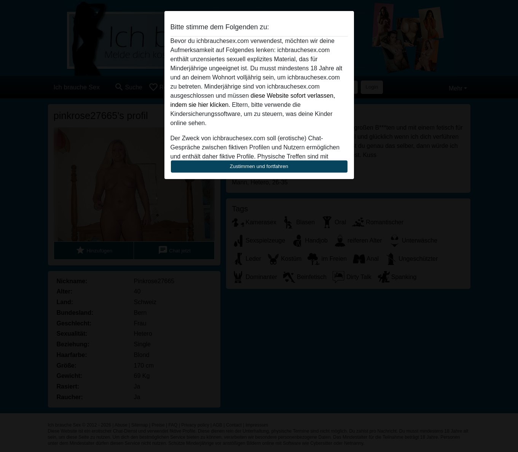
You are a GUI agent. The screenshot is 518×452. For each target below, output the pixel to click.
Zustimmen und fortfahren (259, 166)
